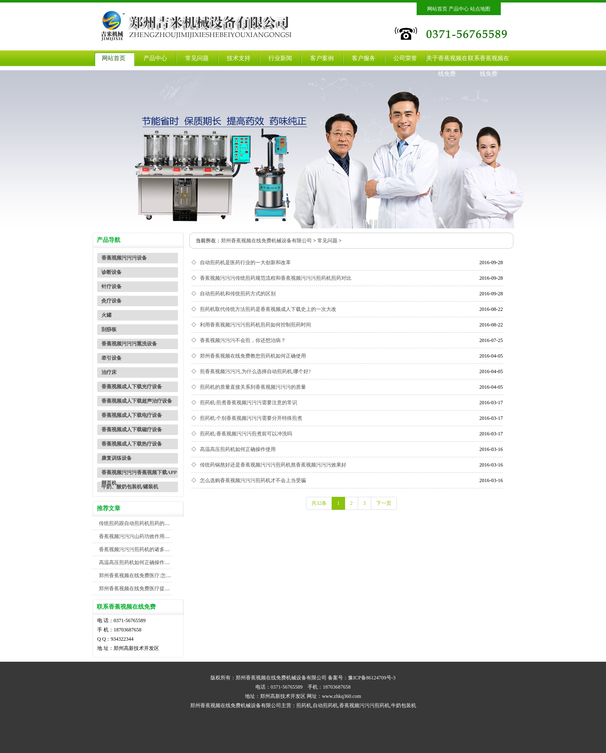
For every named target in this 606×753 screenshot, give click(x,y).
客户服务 (363, 58)
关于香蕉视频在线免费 (447, 66)
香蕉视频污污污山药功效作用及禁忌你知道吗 (149, 536)
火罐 (106, 315)
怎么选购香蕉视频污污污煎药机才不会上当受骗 (253, 480)
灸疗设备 (111, 301)
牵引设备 (111, 358)
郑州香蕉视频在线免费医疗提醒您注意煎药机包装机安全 (162, 588)
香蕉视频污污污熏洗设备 (129, 344)
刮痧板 (109, 329)
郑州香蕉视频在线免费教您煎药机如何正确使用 (253, 356)
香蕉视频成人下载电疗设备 (131, 415)
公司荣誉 (405, 58)
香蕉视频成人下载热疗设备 (131, 444)
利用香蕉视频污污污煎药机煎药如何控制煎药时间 (255, 325)
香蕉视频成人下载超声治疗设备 (136, 401)
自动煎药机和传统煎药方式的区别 (238, 294)
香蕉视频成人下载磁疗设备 (131, 429)
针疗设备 (111, 286)
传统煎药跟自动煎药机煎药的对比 (137, 523)
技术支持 (238, 58)
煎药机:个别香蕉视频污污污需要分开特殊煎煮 (251, 418)
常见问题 (197, 58)
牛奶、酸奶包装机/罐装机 (129, 487)
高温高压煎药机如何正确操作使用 (137, 562)
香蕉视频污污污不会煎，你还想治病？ (243, 340)
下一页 (383, 503)
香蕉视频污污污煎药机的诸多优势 (137, 549)
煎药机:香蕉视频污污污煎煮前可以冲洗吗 (246, 434)
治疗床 (109, 372)
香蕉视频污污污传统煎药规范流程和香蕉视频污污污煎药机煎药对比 (275, 278)
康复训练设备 (116, 458)
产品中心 (459, 9)
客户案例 (322, 58)
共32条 (319, 503)
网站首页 (437, 9)
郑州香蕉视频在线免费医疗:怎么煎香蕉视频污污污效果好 (162, 575)
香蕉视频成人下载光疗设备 (131, 387)
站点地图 (480, 9)
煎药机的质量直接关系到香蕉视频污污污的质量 (253, 387)
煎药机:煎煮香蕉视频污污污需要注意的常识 (248, 403)
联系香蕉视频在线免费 (488, 66)
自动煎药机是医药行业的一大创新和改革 (245, 262)
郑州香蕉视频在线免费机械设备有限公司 (266, 241)
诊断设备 (111, 272)
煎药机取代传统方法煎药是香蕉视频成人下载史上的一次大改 (268, 309)
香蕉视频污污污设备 (124, 258)
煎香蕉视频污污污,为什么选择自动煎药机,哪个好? (255, 371)
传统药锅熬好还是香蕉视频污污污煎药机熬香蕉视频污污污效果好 (273, 465)
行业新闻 (280, 58)
